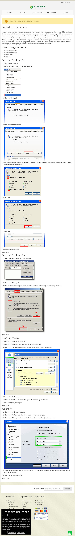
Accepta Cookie (12, 532)
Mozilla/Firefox (8, 54)
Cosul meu (35, 503)
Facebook (47, 501)
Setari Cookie (21, 532)
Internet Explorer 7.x (10, 51)
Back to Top (5, 252)
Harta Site (11, 508)
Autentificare (36, 501)
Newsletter (39, 489)
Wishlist (34, 505)
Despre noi (11, 501)
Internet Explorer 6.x (10, 53)
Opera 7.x (7, 56)
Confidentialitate (13, 506)
